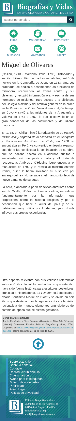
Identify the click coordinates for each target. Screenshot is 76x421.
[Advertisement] (38, 246)
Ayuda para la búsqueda (26, 379)
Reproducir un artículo (25, 372)
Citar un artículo (20, 375)
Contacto (16, 368)
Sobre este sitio (20, 361)
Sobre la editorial (21, 365)
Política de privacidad (24, 392)
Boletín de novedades (24, 382)
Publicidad (17, 385)
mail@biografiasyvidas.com (40, 414)
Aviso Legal (17, 389)
